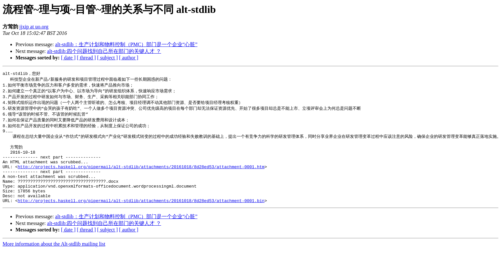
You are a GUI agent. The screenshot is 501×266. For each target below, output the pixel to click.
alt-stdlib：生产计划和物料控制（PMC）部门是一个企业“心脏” (126, 44)
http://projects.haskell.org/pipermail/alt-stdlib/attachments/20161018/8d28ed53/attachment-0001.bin (141, 217)
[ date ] (68, 57)
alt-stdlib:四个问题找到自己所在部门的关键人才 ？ (104, 51)
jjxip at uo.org (33, 26)
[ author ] (128, 57)
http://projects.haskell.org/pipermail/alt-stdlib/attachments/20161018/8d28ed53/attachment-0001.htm (141, 176)
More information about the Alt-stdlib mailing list (54, 260)
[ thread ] (86, 57)
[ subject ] (107, 57)
